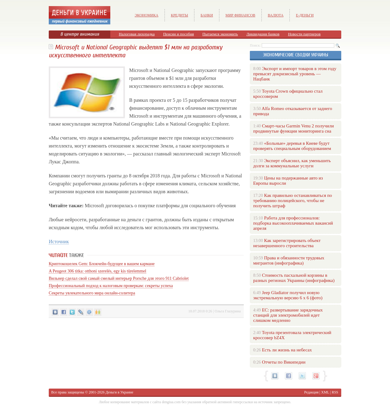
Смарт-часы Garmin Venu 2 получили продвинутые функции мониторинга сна (293, 128)
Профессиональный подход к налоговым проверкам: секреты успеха (111, 285)
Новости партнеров (304, 34)
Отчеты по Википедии (284, 362)
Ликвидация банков (262, 34)
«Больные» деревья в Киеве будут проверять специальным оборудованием (292, 146)
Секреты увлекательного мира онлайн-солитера (92, 293)
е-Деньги (305, 15)
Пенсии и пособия (178, 34)
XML (325, 392)
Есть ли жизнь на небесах (287, 349)
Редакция (311, 392)
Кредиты (179, 15)
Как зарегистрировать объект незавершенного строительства (287, 243)
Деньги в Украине (119, 392)
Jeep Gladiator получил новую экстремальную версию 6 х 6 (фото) (287, 295)
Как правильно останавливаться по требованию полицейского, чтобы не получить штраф (292, 200)
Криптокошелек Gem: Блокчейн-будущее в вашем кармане (101, 263)
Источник (59, 241)
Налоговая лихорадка (136, 34)
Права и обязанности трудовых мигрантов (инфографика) (288, 260)
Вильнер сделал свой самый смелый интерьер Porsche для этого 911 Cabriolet (119, 278)
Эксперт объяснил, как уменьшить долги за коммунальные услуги (292, 163)
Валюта (276, 15)
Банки (206, 15)
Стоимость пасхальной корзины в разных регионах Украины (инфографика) (294, 278)
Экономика (146, 15)
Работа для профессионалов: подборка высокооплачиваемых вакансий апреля (293, 223)
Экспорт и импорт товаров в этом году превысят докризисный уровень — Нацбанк (294, 73)
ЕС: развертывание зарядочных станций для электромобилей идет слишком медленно (288, 315)
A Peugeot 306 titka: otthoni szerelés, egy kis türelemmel (97, 271)
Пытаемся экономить (220, 34)
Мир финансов (240, 15)
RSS (335, 392)
